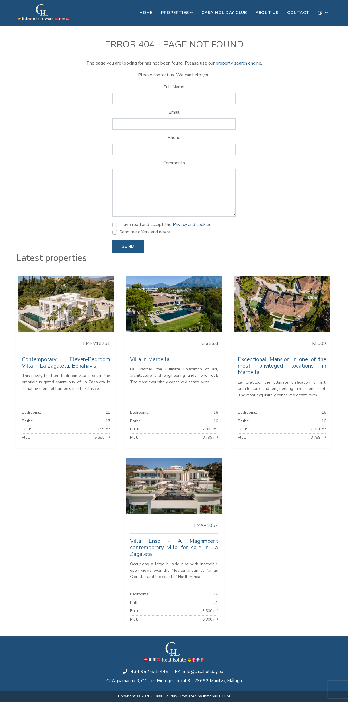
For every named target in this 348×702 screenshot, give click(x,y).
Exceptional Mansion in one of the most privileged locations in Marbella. (282, 366)
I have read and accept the (165, 224)
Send (128, 246)
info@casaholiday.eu (203, 671)
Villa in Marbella (150, 359)
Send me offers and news (144, 232)
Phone (174, 137)
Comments (174, 163)
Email (174, 112)
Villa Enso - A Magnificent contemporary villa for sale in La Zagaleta (174, 547)
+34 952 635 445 (149, 671)
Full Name (174, 87)
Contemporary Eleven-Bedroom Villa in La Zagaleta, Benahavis (66, 363)
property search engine (238, 63)
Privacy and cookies (192, 224)
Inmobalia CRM (216, 696)
